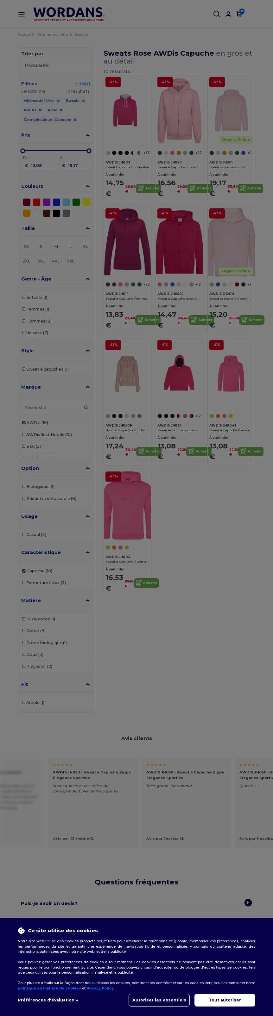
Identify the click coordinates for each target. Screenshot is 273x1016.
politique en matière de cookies (49, 988)
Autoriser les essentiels (159, 1000)
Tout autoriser (225, 1000)
